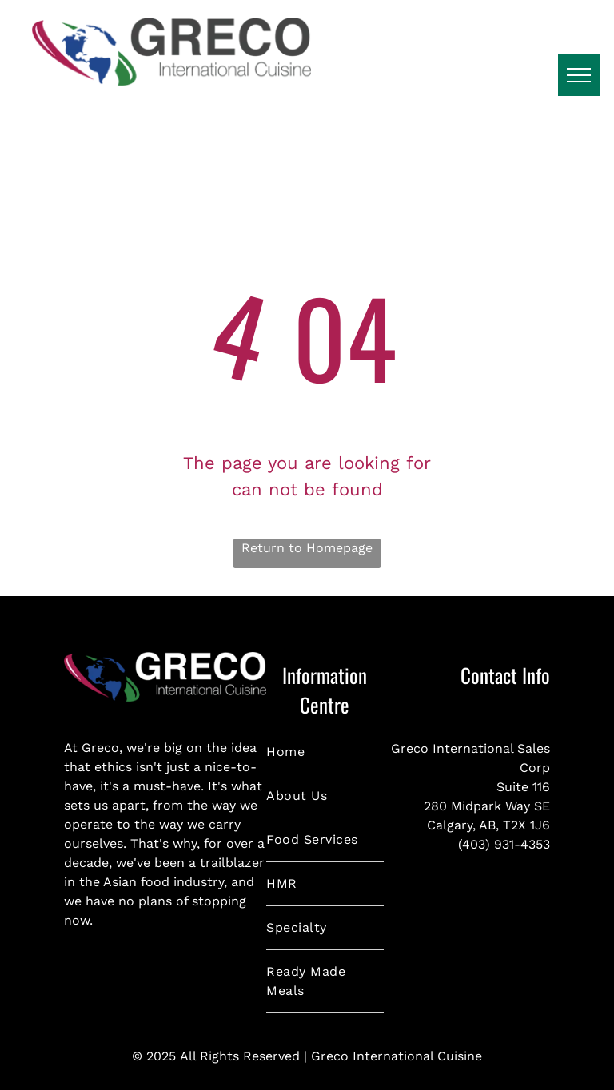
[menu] (579, 75)
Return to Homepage (307, 547)
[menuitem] (325, 752)
